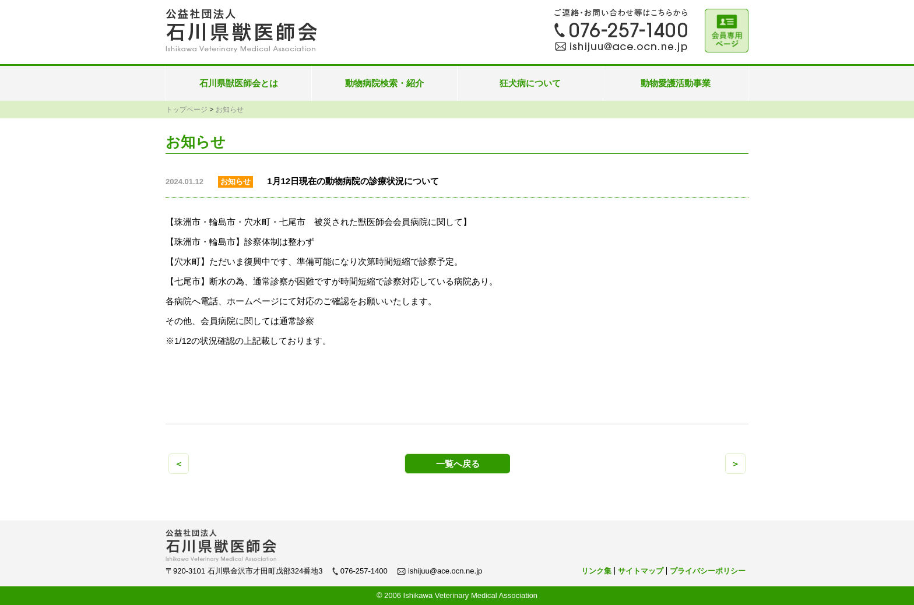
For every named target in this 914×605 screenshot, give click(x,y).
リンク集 (596, 571)
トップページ (187, 109)
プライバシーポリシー (708, 571)
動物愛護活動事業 (676, 83)
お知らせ (230, 109)
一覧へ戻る (458, 464)
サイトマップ (640, 571)
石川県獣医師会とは (238, 83)
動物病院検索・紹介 (384, 83)
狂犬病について (530, 83)
